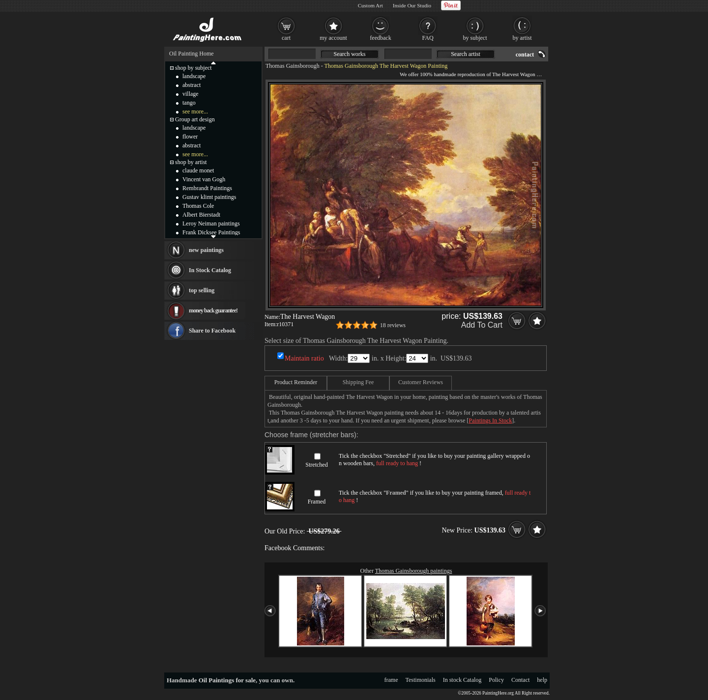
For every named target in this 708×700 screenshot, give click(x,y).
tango (189, 102)
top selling (201, 290)
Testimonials (421, 679)
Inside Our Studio (412, 5)
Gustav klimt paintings (209, 197)
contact (525, 54)
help (542, 679)
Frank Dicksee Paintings (211, 232)
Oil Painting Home (191, 53)
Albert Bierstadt (201, 214)
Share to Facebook (212, 330)
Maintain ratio (304, 358)
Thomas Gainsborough (293, 65)
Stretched (316, 464)
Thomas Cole (198, 205)
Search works (350, 54)
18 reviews (393, 325)
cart (286, 37)
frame (391, 679)
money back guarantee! (213, 310)
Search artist (465, 54)
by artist (522, 37)
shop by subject (193, 67)
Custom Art (370, 5)
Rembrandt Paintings (207, 188)
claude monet (198, 170)
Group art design (195, 119)
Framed (317, 501)
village (190, 93)
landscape (194, 76)
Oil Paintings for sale (227, 680)
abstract (191, 85)
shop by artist (191, 162)
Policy (496, 679)
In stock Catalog (462, 679)
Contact (520, 679)
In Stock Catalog (210, 270)
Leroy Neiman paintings (211, 223)
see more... (195, 111)
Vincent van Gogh (203, 179)
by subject (475, 37)
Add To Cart (481, 325)
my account (333, 37)
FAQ (427, 37)
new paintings (206, 250)
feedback (380, 37)
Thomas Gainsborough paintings (413, 570)
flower (190, 136)
